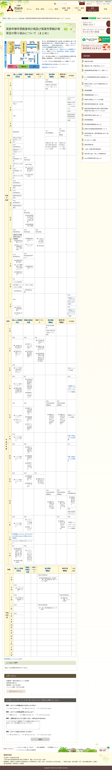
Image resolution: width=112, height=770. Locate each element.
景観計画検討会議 (27, 570)
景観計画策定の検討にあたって (93, 115)
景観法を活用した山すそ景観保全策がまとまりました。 (96, 85)
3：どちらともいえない (45, 708)
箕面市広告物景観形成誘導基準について (95, 129)
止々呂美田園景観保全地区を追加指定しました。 (96, 78)
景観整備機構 (88, 90)
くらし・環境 (53, 9)
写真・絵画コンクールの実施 (71, 437)
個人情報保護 (41, 747)
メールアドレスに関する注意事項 (26, 750)
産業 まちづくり (92, 9)
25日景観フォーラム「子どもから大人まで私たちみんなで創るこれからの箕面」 (22, 536)
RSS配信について (53, 747)
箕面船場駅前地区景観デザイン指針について (96, 71)
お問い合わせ (99, 1)
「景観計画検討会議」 (57, 45)
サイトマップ (90, 1)
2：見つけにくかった (29, 734)
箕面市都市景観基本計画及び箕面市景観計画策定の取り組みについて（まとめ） (96, 109)
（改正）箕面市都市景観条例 (92, 149)
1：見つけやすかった (14, 734)
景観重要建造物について (91, 95)
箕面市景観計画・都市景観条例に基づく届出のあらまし (96, 134)
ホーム (29, 9)
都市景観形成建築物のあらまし (93, 124)
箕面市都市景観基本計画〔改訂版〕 (94, 104)
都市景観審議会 (65, 56)
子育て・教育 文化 (79, 9)
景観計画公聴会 (88, 61)
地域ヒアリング (54, 49)
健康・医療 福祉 (66, 9)
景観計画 (44, 67)
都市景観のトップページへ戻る (13, 659)
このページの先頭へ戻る (102, 750)
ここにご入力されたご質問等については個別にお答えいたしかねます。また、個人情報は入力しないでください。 (23, 724)
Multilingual (108, 1)
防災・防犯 (40, 9)
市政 (105, 9)
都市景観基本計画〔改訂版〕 (50, 64)
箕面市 (4, 18)
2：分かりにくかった (29, 708)
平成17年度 (60, 51)
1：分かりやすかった (14, 708)
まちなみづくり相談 (90, 140)
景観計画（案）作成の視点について (94, 66)
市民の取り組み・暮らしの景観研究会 (95, 153)
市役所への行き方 (8, 748)
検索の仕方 (89, 3)
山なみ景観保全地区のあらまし (93, 158)
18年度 (67, 51)
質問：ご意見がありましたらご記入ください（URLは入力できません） (26, 718)
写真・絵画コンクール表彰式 (71, 458)
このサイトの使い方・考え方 (25, 747)
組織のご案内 (82, 1)
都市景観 (21, 18)
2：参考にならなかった (27, 715)
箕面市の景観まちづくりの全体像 (93, 99)
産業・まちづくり (13, 18)
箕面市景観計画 (88, 144)
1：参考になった (12, 715)
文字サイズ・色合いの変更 (103, 3)
